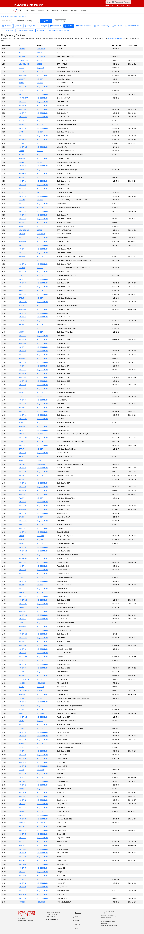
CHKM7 (21, 622)
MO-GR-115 (23, 717)
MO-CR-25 (22, 830)
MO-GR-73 (22, 128)
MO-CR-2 (22, 815)
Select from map (60, 21)
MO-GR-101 (23, 75)
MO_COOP (40, 68)
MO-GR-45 (22, 736)
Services (74, 10)
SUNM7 (21, 328)
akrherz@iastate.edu (52, 919)
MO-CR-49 (22, 792)
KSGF (21, 52)
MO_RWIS (40, 536)
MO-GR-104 (23, 656)
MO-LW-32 (22, 864)
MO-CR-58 (22, 894)
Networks (55, 10)
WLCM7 (21, 226)
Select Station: (6, 21)
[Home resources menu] (21, 10)
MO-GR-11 (22, 317)
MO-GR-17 (22, 445)
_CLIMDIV (40, 460)
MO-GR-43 (22, 219)
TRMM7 (21, 290)
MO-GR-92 (22, 354)
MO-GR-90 (22, 86)
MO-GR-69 (22, 562)
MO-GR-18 (22, 453)
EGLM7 (21, 709)
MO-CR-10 (22, 853)
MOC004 (22, 464)
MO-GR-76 (22, 509)
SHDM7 (21, 456)
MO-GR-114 (23, 181)
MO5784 (22, 902)
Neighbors (69, 26)
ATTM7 (21, 747)
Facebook (77, 913)
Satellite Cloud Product (25, 30)
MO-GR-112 (23, 573)
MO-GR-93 (22, 641)
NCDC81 (40, 60)
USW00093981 (24, 230)
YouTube (76, 924)
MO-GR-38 (22, 513)
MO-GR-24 (22, 102)
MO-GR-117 (23, 615)
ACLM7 (21, 71)
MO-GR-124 (23, 649)
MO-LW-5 (22, 781)
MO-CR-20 (22, 755)
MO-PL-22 (22, 849)
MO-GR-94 (22, 287)
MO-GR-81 (22, 203)
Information (6, 26)
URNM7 (21, 777)
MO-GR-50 (22, 487)
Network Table (56, 26)
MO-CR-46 (22, 758)
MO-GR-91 (22, 136)
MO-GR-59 (22, 611)
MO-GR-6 (22, 751)
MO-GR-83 (22, 377)
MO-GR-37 (22, 166)
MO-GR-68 (22, 388)
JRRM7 (21, 592)
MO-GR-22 (22, 264)
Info (48, 10)
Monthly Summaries (83, 26)
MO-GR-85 (22, 185)
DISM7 (21, 555)
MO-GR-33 (22, 664)
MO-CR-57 (22, 868)
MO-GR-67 (22, 253)
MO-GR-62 (22, 211)
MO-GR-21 (22, 494)
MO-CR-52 (22, 762)
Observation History (101, 26)
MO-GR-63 (22, 547)
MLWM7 (21, 789)
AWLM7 (21, 83)
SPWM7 (21, 517)
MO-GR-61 (22, 702)
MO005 (21, 713)
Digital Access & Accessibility (109, 925)
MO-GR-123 (23, 890)
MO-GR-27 (22, 358)
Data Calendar (8, 30)
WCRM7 (22, 200)
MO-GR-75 (22, 570)
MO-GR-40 (22, 490)
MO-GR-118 (23, 117)
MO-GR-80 (22, 241)
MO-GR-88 (22, 139)
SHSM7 (21, 879)
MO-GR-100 (23, 381)
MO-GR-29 (22, 385)
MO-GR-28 (22, 898)
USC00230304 (24, 679)
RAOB (39, 192)
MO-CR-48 (22, 883)
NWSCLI (39, 52)
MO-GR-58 (22, 732)
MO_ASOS (22, 16)
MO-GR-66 (22, 271)
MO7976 (22, 56)
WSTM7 (21, 132)
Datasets (41, 10)
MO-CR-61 (22, 785)
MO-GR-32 (22, 407)
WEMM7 (22, 79)
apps (128, 5)
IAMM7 (21, 151)
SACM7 (21, 434)
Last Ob (18, 26)
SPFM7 (21, 68)
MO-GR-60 (22, 105)
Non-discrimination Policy (108, 921)
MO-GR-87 (22, 113)
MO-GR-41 (22, 502)
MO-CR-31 (22, 845)
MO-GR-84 (22, 188)
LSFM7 (21, 672)
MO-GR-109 (23, 773)
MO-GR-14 (22, 370)
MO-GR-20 (22, 471)
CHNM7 (21, 90)
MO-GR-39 (22, 215)
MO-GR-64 (22, 336)
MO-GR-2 (22, 237)
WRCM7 (22, 479)
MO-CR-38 (22, 739)
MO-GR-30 (22, 373)
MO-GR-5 (22, 430)
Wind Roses (117, 26)
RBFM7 (21, 743)
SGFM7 (21, 728)
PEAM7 (21, 698)
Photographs (30, 26)
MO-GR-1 (22, 411)
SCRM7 (21, 260)
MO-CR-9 (22, 804)
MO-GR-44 (22, 807)
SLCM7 (21, 120)
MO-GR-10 (22, 313)
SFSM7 (21, 298)
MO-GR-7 (22, 158)
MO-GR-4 (22, 588)
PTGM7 (21, 543)
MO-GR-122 (23, 521)
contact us (109, 5)
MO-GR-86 (22, 343)
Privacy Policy (105, 923)
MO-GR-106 (23, 558)
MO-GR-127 (23, 634)
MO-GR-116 (23, 551)
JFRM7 (21, 392)
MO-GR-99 (22, 196)
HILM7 (21, 275)
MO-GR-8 (22, 347)
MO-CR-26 (22, 887)
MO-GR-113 (23, 94)
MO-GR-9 (22, 249)
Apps (26, 10)
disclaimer (120, 5)
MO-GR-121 (23, 638)
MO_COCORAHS (42, 75)
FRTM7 (21, 320)
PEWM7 (21, 607)
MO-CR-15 (22, 766)
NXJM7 (21, 811)
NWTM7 (21, 154)
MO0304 (22, 683)
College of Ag (22, 918)
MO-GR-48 (22, 581)
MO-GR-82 (22, 483)
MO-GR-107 (23, 302)
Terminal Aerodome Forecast (58, 30)
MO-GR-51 (22, 415)
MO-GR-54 (22, 619)
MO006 (21, 539)
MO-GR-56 (22, 109)
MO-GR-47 (22, 222)
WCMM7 (22, 268)
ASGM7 (21, 687)
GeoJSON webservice (115, 38)
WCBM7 (22, 475)
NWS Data (64, 10)
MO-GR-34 (22, 173)
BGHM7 (21, 422)
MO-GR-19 (22, 532)
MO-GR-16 (22, 653)
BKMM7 (21, 721)
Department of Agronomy (25, 920)
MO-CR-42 (22, 826)
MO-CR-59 (22, 856)
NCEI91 (39, 64)
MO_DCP (40, 71)
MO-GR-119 (23, 724)
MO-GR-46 (22, 309)
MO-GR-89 (22, 351)
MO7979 (22, 234)
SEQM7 (21, 660)
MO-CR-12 (22, 800)
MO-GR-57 (22, 279)
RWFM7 (21, 124)
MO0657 (22, 823)
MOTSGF (22, 49)
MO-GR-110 (23, 600)
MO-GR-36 (22, 339)
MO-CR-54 (22, 875)
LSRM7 (21, 162)
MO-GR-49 (22, 505)
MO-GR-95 (22, 294)
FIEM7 (21, 524)
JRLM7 (21, 585)
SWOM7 (22, 170)
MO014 (21, 536)
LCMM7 (21, 577)
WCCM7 (22, 177)
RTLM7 (21, 324)
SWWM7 (22, 256)
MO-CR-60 (22, 819)
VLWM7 (21, 441)
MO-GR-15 (22, 468)
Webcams (83, 10)
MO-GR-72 (22, 426)
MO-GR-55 (22, 626)
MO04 (21, 460)
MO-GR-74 (22, 366)
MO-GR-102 (23, 419)
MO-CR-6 (22, 872)
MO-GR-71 (22, 245)
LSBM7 (21, 706)
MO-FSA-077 (23, 98)
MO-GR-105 (23, 604)
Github (76, 921)
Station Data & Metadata (9, 16)
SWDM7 (22, 207)
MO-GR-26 (22, 566)
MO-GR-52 (22, 694)
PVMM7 (21, 498)
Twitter (76, 917)
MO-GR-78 (22, 645)
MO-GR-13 (22, 283)
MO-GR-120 (23, 596)
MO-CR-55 (22, 834)
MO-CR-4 (22, 796)
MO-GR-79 (22, 400)
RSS (75, 928)
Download (41, 30)
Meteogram (42, 26)
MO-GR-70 (22, 362)
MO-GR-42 (22, 675)
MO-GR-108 (23, 438)
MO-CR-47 (22, 841)
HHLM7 (21, 143)
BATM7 (21, 449)
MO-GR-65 (22, 528)
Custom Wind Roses (132, 26)
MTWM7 (22, 305)
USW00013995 (24, 60)
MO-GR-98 (22, 404)
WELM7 (21, 332)
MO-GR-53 (22, 668)
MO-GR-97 (22, 838)
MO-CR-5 (22, 860)
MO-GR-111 (23, 630)
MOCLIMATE (41, 49)
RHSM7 (21, 396)
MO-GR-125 (23, 147)
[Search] (118, 2)
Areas (33, 10)
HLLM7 (21, 770)
